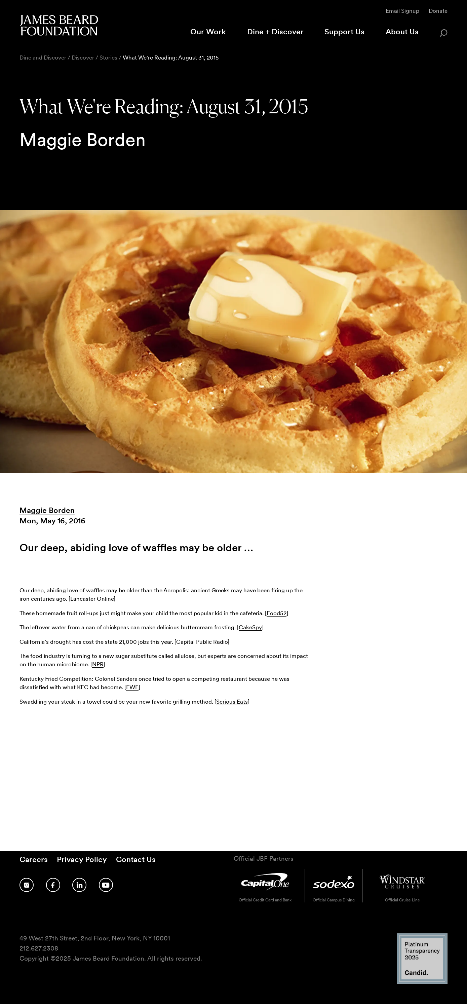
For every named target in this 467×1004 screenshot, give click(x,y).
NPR (98, 664)
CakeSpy (250, 627)
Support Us (344, 31)
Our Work (208, 31)
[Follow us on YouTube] (106, 885)
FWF (132, 687)
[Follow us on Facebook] (53, 885)
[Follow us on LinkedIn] (79, 885)
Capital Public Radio (202, 641)
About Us (402, 31)
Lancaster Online (92, 598)
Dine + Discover (275, 31)
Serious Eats (232, 701)
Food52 (276, 613)
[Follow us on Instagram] (26, 885)
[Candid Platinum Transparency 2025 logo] (422, 982)
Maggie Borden (47, 510)
